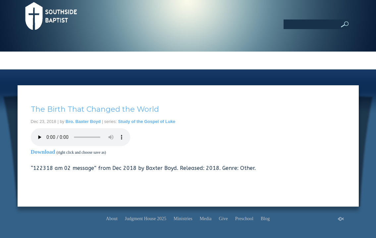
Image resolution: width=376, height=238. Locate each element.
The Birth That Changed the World (95, 109)
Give (223, 218)
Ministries (183, 218)
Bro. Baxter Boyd (83, 121)
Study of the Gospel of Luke (147, 121)
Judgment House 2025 (145, 218)
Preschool (244, 218)
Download (43, 152)
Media (206, 218)
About (112, 218)
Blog (265, 218)
